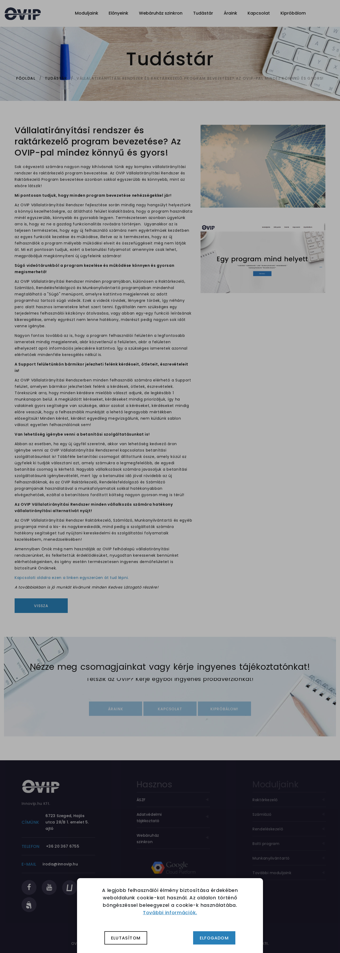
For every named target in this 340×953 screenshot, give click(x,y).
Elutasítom (126, 938)
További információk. (170, 912)
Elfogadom (214, 938)
